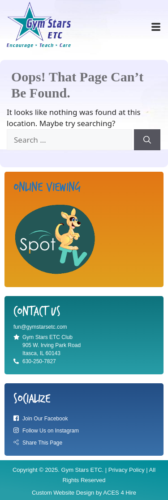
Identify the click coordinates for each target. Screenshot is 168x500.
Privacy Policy (126, 469)
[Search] (147, 140)
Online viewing (47, 187)
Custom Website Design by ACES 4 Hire (84, 492)
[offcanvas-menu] (156, 27)
